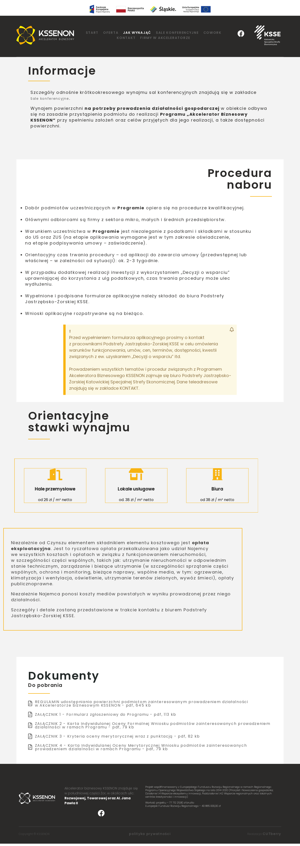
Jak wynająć (137, 32)
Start (92, 32)
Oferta (110, 32)
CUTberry (272, 834)
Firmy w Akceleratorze (165, 37)
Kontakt (126, 37)
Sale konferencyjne (177, 32)
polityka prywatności (150, 834)
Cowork (212, 32)
